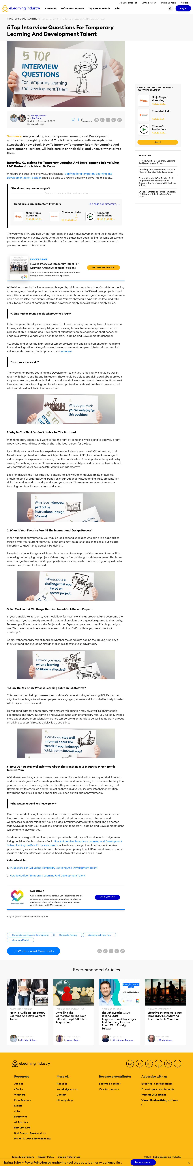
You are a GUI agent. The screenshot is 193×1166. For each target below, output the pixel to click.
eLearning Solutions (113, 1009)
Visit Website (107, 897)
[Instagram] (177, 1063)
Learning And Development (70, 1009)
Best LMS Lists (22, 1127)
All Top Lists (21, 1122)
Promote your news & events (157, 1089)
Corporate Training (68, 935)
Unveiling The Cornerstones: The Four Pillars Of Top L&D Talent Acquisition (157, 170)
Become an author (109, 1083)
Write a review (149, 2)
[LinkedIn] (149, 1063)
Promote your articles (153, 1094)
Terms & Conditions (23, 1156)
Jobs (17, 1111)
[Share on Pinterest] (119, 120)
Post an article (168, 2)
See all (158, 142)
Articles (18, 1083)
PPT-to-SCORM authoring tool (33, 1138)
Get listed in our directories (156, 1083)
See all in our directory (104, 204)
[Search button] (171, 8)
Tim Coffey (37, 118)
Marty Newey (165, 1040)
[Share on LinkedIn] (108, 120)
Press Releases (22, 1100)
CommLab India (71, 212)
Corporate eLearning (26, 19)
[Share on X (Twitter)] (102, 120)
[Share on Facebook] (96, 120)
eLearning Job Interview (99, 935)
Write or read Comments (33, 951)
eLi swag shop (65, 1100)
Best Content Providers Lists (30, 1133)
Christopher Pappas (123, 1040)
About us (62, 1083)
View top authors (109, 1089)
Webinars (19, 1094)
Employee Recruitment (159, 1009)
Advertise (186, 2)
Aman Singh (73, 1040)
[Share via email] (113, 120)
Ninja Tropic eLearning (33, 214)
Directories (20, 1116)
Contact (61, 1094)
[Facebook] (130, 1063)
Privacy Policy (46, 1156)
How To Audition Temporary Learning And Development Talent (47, 875)
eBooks (18, 1089)
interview (66, 351)
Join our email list (128, 2)
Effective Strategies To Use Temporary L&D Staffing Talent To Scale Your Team (157, 194)
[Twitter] (139, 1063)
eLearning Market (20, 940)
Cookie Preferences (69, 1156)
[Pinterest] (168, 1063)
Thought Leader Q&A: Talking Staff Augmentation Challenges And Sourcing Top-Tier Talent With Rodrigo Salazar (157, 182)
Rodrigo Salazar (38, 115)
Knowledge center (67, 1089)
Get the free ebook (103, 267)
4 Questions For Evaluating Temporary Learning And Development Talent (53, 867)
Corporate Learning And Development (30, 935)
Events (18, 1105)
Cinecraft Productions (104, 214)
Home (10, 19)
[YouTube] (158, 1063)
